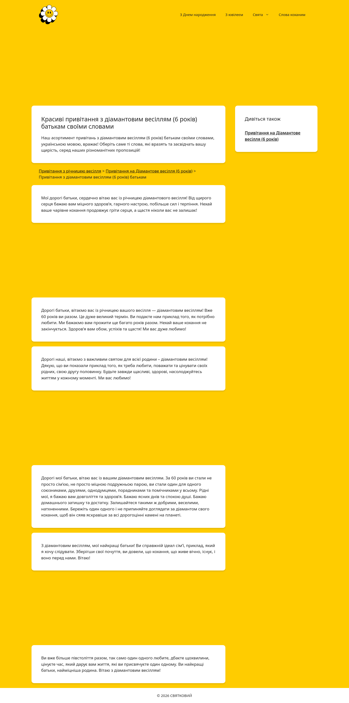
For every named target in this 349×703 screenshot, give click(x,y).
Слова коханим (292, 14)
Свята (263, 14)
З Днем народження (198, 14)
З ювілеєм (234, 14)
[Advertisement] (174, 65)
